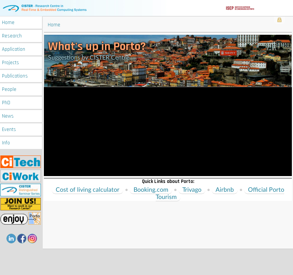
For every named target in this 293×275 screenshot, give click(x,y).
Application (13, 49)
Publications (15, 76)
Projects (10, 63)
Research (12, 36)
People (9, 89)
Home (8, 22)
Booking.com (151, 190)
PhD (6, 103)
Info (6, 143)
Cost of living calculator (87, 190)
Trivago (191, 190)
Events (9, 129)
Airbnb (225, 190)
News (8, 116)
